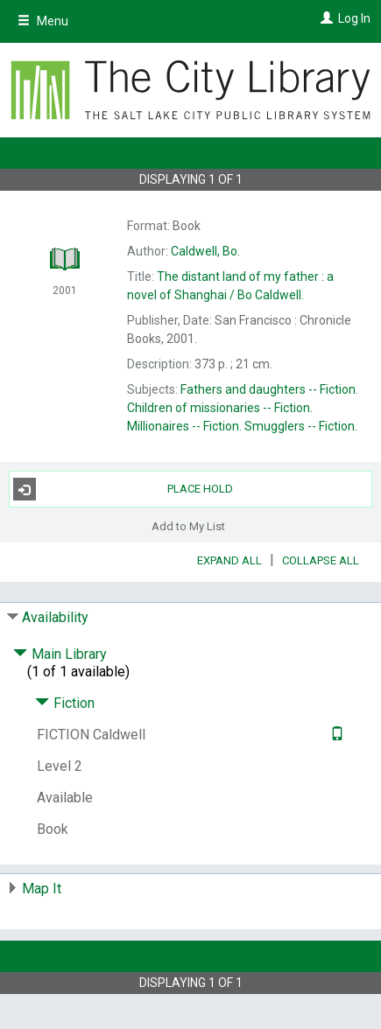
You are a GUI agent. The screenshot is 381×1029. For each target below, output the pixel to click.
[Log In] (324, 18)
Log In (354, 18)
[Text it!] (335, 734)
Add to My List (188, 525)
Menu (43, 21)
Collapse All (320, 560)
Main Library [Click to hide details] (60, 654)
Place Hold (123, 489)
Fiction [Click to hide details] (65, 703)
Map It (41, 888)
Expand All (229, 560)
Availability (55, 617)
